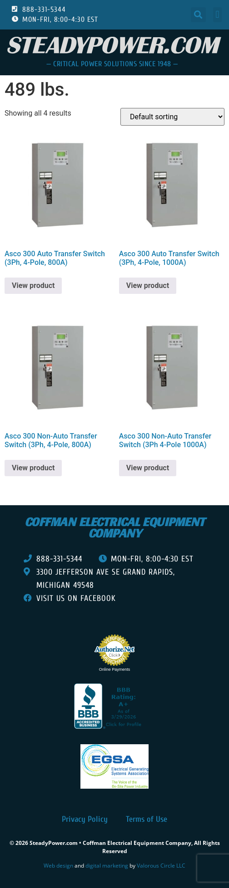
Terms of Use (146, 819)
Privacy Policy (85, 819)
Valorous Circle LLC (161, 865)
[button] (198, 14)
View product (33, 285)
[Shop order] (172, 117)
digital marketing (106, 865)
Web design (58, 865)
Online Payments (114, 669)
